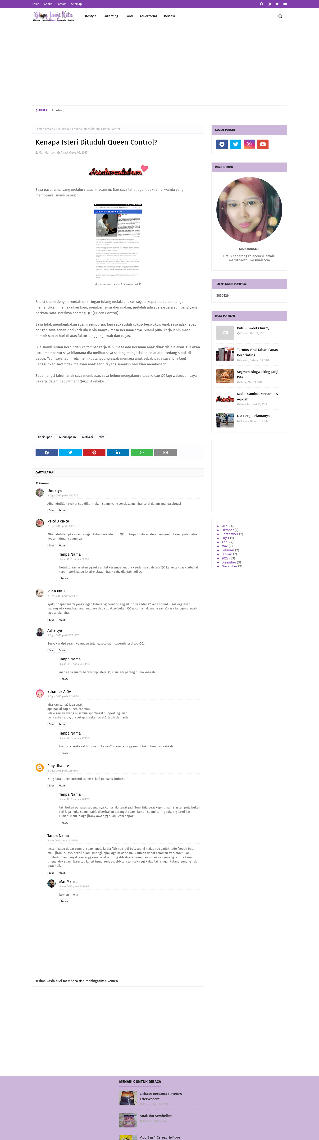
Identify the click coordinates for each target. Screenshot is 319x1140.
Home (35, 4)
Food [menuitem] (129, 16)
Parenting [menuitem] (111, 16)
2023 (225, 526)
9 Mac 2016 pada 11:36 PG (74, 886)
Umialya (54, 490)
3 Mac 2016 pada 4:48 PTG (74, 799)
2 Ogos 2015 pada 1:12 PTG (63, 495)
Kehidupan (63, 129)
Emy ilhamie (58, 765)
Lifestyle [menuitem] (89, 16)
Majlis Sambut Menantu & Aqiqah (257, 396)
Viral (102, 437)
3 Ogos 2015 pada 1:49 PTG (63, 696)
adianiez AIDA (59, 691)
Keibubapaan (67, 437)
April (225, 542)
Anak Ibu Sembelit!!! (156, 1116)
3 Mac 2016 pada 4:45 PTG (63, 840)
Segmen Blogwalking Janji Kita (257, 374)
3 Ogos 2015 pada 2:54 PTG (63, 770)
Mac (225, 546)
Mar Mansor (47, 152)
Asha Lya (54, 630)
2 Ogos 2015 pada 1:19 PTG (63, 526)
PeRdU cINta (58, 521)
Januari (227, 554)
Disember (229, 562)
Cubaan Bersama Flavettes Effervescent (161, 1096)
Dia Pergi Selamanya (253, 416)
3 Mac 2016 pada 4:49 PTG (74, 738)
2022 (225, 558)
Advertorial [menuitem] (148, 16)
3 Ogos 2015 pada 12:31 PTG (63, 635)
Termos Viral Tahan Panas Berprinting (257, 352)
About (48, 4)
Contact (61, 4)
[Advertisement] (159, 65)
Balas (52, 510)
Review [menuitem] (169, 16)
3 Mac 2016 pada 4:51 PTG (74, 559)
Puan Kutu (56, 591)
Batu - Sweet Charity (253, 328)
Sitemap (76, 4)
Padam (62, 510)
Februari (228, 550)
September (230, 534)
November (230, 566)
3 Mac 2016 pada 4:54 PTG (74, 664)
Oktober (228, 530)
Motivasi (87, 437)
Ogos (226, 538)
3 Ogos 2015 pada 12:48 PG (63, 596)
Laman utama (44, 129)
